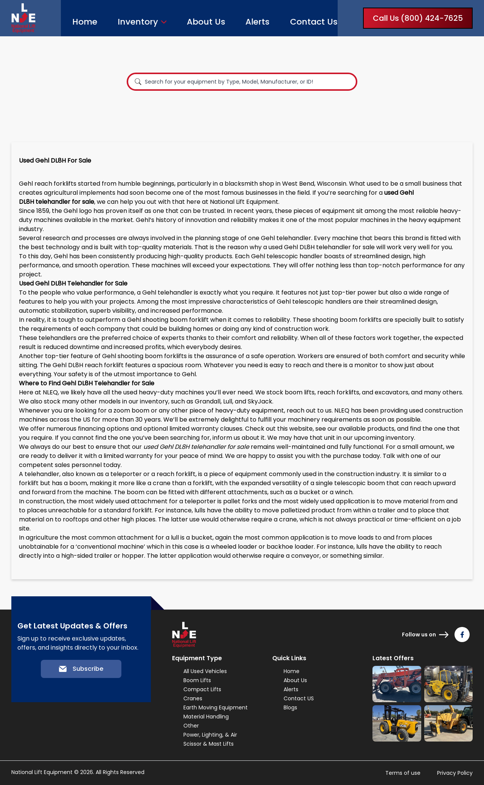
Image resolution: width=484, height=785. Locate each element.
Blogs (290, 707)
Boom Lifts (197, 680)
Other (191, 725)
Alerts (257, 22)
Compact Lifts (202, 689)
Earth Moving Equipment (215, 707)
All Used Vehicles (205, 671)
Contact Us (314, 22)
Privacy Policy (455, 773)
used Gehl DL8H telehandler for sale (321, 247)
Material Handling (206, 716)
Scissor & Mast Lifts (208, 744)
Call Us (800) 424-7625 (418, 18)
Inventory (138, 22)
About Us (206, 22)
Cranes (192, 698)
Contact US (299, 698)
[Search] (138, 81)
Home (84, 22)
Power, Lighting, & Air (210, 734)
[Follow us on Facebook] (462, 634)
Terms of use (402, 773)
